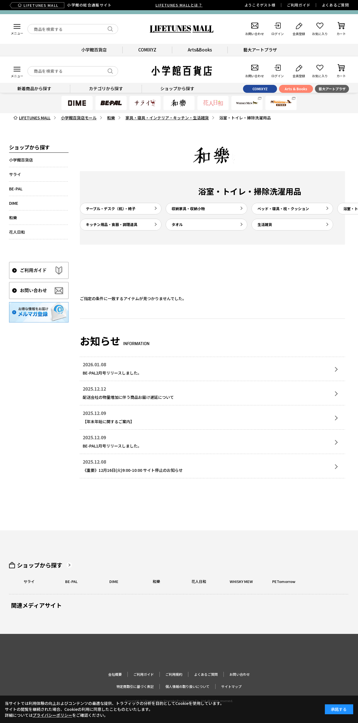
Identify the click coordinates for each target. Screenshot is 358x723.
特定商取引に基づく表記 (135, 686)
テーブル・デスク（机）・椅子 (110, 208)
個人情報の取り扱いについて (187, 686)
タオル (177, 224)
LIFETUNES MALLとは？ (179, 5)
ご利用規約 (173, 674)
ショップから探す (39, 565)
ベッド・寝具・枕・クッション (283, 208)
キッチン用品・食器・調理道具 (111, 224)
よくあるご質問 (335, 5)
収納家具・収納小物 (188, 208)
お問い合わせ (239, 674)
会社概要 (115, 674)
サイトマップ (231, 686)
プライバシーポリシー (52, 715)
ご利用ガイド (298, 5)
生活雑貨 (264, 224)
